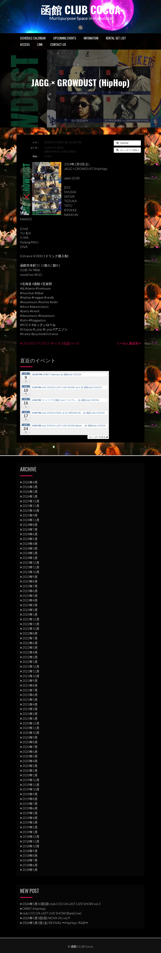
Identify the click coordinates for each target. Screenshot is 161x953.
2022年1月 (30, 662)
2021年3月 (30, 709)
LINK (40, 44)
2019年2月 (30, 827)
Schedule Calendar (33, 38)
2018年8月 (30, 855)
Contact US (58, 44)
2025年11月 (30, 506)
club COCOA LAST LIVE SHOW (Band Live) (51, 913)
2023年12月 (30, 562)
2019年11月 (30, 785)
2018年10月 (30, 846)
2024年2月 (30, 553)
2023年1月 (30, 614)
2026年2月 (30, 491)
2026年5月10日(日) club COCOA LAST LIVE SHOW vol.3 (61, 904)
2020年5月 (30, 756)
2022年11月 (30, 624)
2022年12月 (30, 619)
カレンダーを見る (98, 437)
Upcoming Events (64, 38)
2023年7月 (30, 586)
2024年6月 (30, 534)
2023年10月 (30, 572)
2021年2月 (30, 714)
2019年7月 (30, 804)
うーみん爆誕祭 (127, 343)
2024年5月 (30, 539)
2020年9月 (30, 737)
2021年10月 (30, 676)
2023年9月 (30, 577)
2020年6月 (30, 752)
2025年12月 (30, 501)
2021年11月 (30, 671)
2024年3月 (30, 548)
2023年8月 (30, 581)
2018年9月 (30, 851)
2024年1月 (30, 558)
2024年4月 (30, 544)
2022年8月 (30, 633)
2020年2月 (30, 770)
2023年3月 (30, 605)
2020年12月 (30, 723)
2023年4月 (30, 600)
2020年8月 (30, 742)
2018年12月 (30, 836)
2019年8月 (30, 799)
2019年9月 (30, 794)
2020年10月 (30, 733)
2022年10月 (30, 628)
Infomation (91, 38)
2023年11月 (30, 567)
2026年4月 (30, 482)
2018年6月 (30, 865)
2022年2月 (30, 657)
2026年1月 (30, 496)
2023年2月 (30, 610)
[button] (127, 150)
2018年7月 (30, 860)
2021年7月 (30, 690)
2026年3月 (30, 487)
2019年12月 (30, 780)
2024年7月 (30, 529)
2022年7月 (30, 638)
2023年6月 (30, 591)
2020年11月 (30, 728)
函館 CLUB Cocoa (80, 9)
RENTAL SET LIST (116, 38)
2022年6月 (30, 643)
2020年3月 (30, 766)
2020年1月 (30, 775)
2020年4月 (30, 761)
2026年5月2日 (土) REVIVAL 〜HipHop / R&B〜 (55, 923)
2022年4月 (30, 652)
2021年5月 (30, 699)
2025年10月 (30, 510)
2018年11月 (30, 841)
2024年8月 (30, 525)
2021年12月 (30, 666)
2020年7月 (30, 747)
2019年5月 (30, 813)
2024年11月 (30, 520)
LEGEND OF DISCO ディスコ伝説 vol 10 (50, 343)
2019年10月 (30, 789)
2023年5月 (30, 596)
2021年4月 (30, 704)
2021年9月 (30, 681)
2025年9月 (30, 515)
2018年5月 (30, 870)
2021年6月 (30, 695)
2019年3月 (30, 822)
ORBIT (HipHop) (33, 909)
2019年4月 (30, 818)
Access (25, 44)
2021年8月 (30, 685)
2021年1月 (30, 718)
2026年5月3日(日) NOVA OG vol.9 (46, 918)
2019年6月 (30, 808)
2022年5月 (30, 647)
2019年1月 (30, 832)
